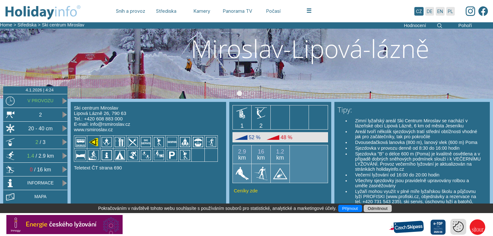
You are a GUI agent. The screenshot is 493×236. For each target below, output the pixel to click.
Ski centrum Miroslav (63, 24)
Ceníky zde (246, 190)
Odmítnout (378, 208)
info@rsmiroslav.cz (110, 124)
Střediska (27, 24)
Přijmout (350, 208)
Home (6, 24)
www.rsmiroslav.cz (93, 129)
